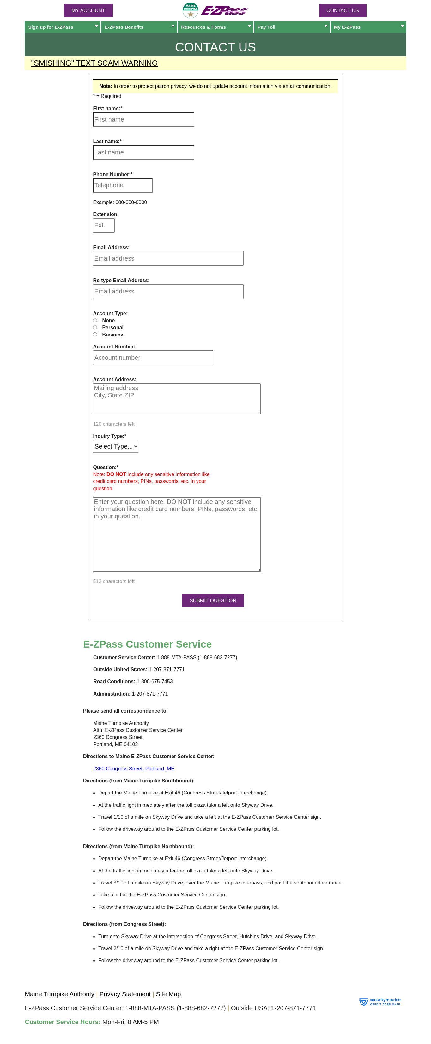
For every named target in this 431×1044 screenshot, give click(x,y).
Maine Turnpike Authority (59, 994)
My (369, 27)
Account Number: (114, 346)
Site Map (168, 994)
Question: (105, 467)
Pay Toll (293, 27)
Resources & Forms (216, 27)
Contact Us (342, 10)
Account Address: (114, 379)
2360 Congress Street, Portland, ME (133, 768)
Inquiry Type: (108, 436)
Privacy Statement (125, 994)
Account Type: (110, 313)
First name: (106, 108)
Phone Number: (112, 174)
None (108, 320)
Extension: (106, 214)
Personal (113, 327)
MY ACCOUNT (88, 10)
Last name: (106, 141)
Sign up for (63, 27)
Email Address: (111, 247)
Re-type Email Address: (121, 280)
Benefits (140, 27)
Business (113, 334)
